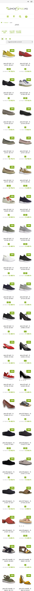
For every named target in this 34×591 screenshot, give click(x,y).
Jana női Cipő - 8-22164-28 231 (9, 122)
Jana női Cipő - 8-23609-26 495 (9, 210)
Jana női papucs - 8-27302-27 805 (9, 443)
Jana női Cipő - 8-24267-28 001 (9, 93)
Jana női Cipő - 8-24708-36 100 (9, 268)
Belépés (28, 1)
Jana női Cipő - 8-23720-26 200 (25, 297)
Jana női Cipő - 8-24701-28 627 (9, 64)
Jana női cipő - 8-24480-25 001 (25, 326)
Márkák (6, 22)
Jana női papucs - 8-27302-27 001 (9, 472)
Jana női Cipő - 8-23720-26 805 (9, 297)
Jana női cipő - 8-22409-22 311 (9, 414)
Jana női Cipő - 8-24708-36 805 (25, 210)
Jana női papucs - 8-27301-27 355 (25, 472)
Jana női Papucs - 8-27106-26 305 (25, 502)
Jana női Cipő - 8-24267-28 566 (25, 64)
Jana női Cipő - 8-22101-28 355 (9, 181)
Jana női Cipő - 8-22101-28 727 (9, 152)
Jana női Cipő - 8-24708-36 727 (9, 239)
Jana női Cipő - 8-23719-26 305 (25, 181)
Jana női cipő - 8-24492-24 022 (25, 356)
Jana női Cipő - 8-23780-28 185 (25, 93)
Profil (31, 1)
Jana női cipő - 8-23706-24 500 (9, 385)
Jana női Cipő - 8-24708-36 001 (25, 268)
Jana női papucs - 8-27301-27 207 (9, 502)
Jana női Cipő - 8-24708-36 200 (25, 239)
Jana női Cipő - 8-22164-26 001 (25, 122)
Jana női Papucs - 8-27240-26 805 (25, 414)
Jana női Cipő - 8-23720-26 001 (9, 326)
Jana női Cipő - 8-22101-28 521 (25, 152)
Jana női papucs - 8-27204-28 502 (25, 531)
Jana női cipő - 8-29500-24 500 (9, 356)
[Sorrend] (19, 42)
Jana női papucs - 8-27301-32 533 (9, 531)
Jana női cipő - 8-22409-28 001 (25, 385)
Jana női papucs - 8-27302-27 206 (25, 443)
